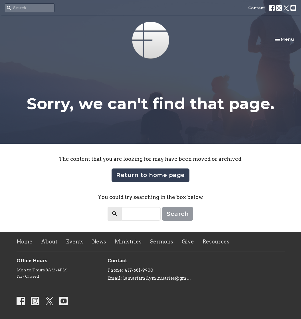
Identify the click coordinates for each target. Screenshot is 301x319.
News (99, 242)
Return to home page (150, 175)
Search (178, 213)
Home (25, 242)
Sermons (161, 242)
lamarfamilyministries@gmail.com (158, 278)
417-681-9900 (138, 270)
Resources (216, 242)
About (49, 242)
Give (188, 242)
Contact (256, 7)
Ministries (128, 242)
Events (75, 242)
